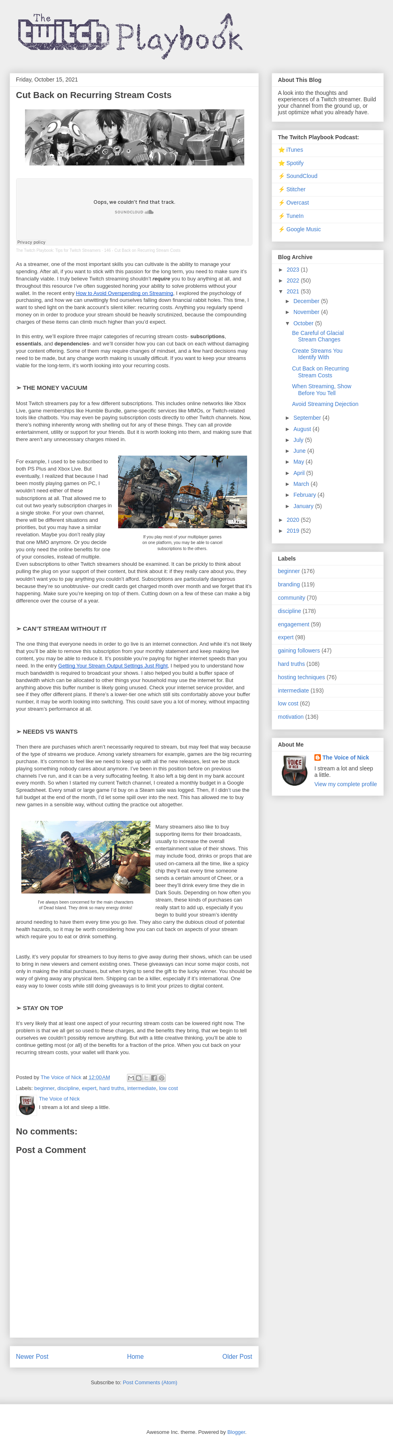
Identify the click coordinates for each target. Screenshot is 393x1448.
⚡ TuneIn (291, 216)
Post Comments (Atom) (150, 1382)
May (299, 461)
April (299, 473)
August (302, 429)
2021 (294, 291)
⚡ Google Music (299, 229)
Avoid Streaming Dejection (325, 404)
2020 (294, 520)
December (307, 301)
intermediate (141, 1088)
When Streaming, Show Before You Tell (321, 389)
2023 (294, 269)
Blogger (236, 1432)
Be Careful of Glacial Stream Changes (317, 336)
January (304, 506)
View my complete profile (345, 784)
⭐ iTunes (290, 149)
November (307, 312)
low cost (168, 1088)
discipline (68, 1088)
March (302, 484)
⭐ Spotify (291, 163)
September (307, 417)
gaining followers (299, 650)
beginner (44, 1088)
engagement (294, 624)
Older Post (237, 1356)
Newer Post (32, 1356)
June (300, 451)
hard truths (111, 1088)
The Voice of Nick (345, 757)
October (304, 323)
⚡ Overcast (293, 202)
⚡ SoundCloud (298, 176)
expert (89, 1088)
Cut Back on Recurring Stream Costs (320, 372)
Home (135, 1356)
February (305, 495)
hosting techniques (301, 677)
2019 (294, 530)
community (292, 597)
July (299, 440)
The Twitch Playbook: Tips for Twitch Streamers (58, 250)
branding (289, 584)
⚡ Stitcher (292, 189)
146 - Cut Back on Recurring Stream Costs (142, 250)
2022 (294, 280)
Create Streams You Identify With (317, 354)
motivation (291, 717)
